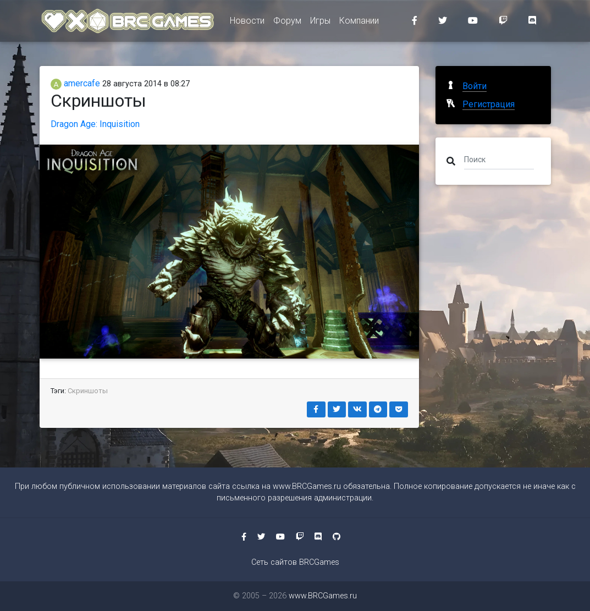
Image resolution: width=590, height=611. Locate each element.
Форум (287, 23)
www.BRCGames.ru (307, 486)
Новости (247, 23)
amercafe (75, 83)
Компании (359, 23)
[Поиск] (499, 158)
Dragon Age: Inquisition (95, 124)
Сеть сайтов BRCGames (295, 562)
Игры (320, 23)
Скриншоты (88, 391)
